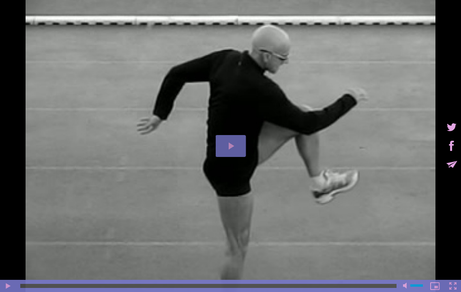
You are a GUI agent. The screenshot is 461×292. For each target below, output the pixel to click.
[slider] (208, 286)
